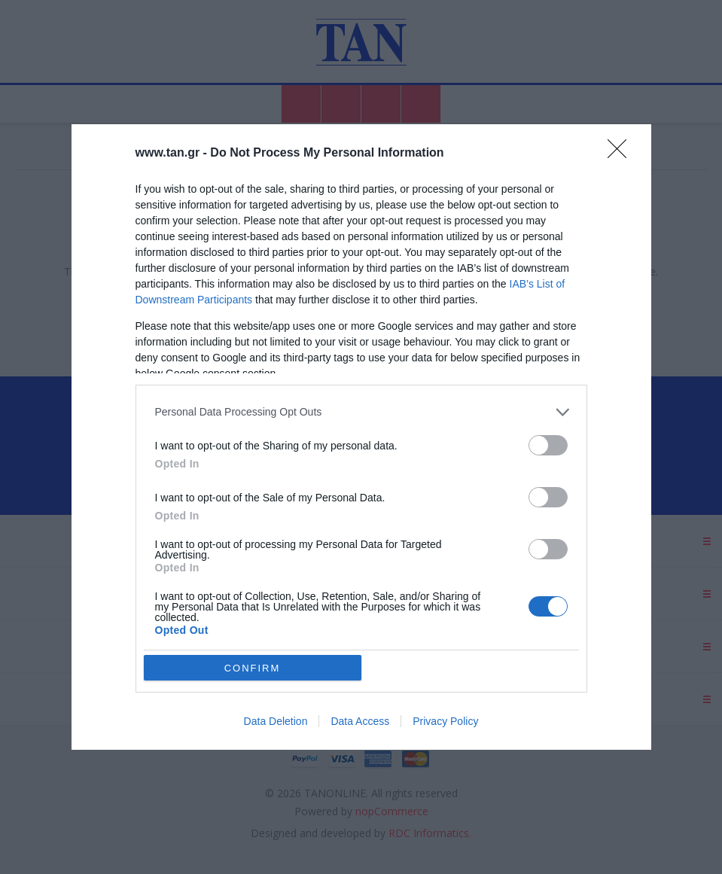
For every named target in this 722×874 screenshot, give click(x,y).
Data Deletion (276, 721)
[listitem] (361, 412)
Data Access (360, 721)
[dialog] (361, 437)
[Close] (622, 153)
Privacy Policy (445, 721)
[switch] (548, 445)
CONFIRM (252, 668)
